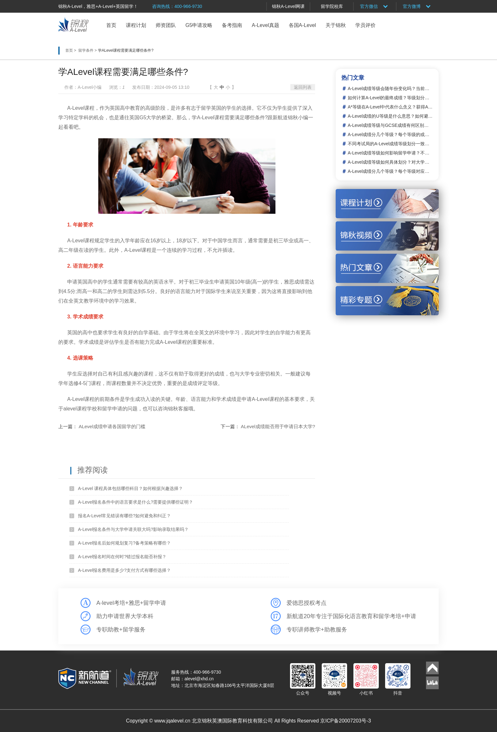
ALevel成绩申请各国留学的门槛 (112, 426)
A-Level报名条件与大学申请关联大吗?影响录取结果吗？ (133, 529)
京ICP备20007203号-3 (345, 720)
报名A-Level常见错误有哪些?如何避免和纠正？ (124, 515)
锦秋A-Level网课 (288, 6)
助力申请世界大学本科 (124, 616)
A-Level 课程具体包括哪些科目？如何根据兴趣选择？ (130, 488)
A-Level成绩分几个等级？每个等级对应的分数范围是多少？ (390, 171)
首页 (111, 25)
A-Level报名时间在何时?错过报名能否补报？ (122, 556)
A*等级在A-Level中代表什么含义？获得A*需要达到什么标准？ (390, 106)
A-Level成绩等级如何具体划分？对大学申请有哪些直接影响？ (390, 162)
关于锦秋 (336, 25)
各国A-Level (302, 25)
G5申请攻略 (198, 25)
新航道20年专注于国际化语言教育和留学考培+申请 (351, 616)
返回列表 (303, 87)
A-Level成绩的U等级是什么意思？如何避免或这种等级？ (390, 116)
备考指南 (232, 25)
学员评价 (365, 25)
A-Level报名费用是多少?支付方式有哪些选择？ (124, 570)
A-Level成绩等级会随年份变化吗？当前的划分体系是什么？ (390, 88)
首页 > (71, 50)
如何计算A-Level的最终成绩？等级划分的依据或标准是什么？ (390, 97)
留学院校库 (332, 6)
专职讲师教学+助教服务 (317, 629)
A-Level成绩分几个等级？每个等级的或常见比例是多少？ (390, 134)
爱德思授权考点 (306, 603)
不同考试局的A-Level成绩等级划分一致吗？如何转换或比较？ (390, 143)
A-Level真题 (265, 25)
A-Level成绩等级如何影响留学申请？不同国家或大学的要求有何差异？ (390, 152)
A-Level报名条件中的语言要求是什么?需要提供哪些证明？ (135, 502)
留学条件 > (88, 50)
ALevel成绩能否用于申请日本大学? (278, 426)
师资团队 (166, 25)
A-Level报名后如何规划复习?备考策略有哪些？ (124, 543)
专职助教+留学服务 (120, 629)
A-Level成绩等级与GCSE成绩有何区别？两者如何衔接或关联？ (390, 125)
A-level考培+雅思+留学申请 (131, 603)
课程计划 (136, 25)
